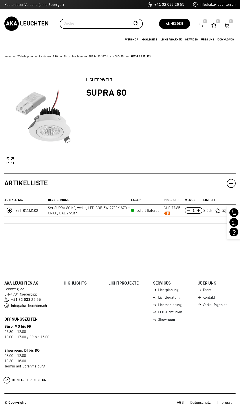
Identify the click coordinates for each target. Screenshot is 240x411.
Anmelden (174, 24)
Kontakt (209, 298)
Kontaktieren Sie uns (26, 380)
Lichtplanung (168, 290)
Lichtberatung (169, 298)
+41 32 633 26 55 (166, 4)
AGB (180, 402)
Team (207, 290)
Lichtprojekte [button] (171, 39)
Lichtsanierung (170, 305)
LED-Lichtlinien (170, 313)
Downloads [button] (225, 39)
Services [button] (191, 39)
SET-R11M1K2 (140, 56)
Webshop (23, 56)
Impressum (226, 402)
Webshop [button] (131, 39)
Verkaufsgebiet (215, 305)
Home (7, 56)
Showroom (166, 321)
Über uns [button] (207, 39)
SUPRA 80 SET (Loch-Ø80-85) (107, 56)
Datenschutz (200, 402)
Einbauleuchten (73, 56)
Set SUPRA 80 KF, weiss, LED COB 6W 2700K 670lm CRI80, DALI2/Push (89, 210)
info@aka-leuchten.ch (214, 4)
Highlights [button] (149, 39)
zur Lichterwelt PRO (46, 56)
